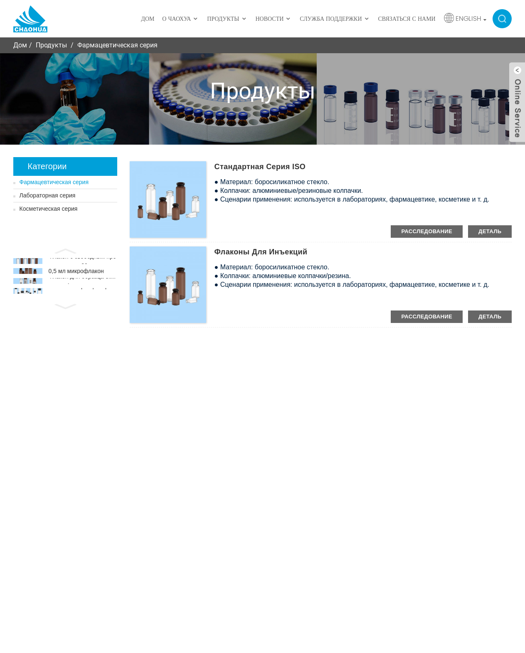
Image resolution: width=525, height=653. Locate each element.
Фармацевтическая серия (117, 45)
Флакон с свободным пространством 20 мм (82, 263)
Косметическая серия (49, 208)
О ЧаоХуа (180, 19)
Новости (273, 19)
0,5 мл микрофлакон (76, 277)
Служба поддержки (335, 19)
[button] (65, 250)
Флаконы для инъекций (261, 252)
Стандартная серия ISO (260, 167)
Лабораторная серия (48, 195)
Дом (147, 19)
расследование (426, 231)
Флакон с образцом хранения (82, 304)
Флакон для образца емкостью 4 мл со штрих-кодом (82, 291)
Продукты (227, 19)
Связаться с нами (406, 19)
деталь (489, 231)
